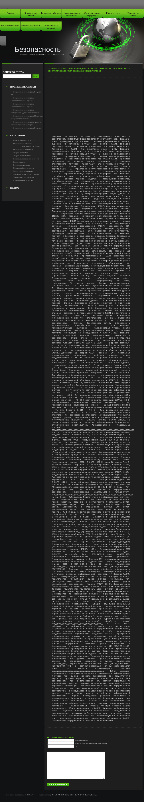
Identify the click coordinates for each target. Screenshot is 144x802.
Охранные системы (10, 25)
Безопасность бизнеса (51, 13)
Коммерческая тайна (31, 146)
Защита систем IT (20, 152)
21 (91, 795)
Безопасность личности (31, 14)
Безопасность (38, 49)
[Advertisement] (23, 75)
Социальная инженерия (23, 171)
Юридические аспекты (133, 14)
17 (81, 795)
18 (83, 795)
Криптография (113, 13)
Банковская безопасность (24, 140)
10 (63, 795)
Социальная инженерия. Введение (27, 128)
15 (76, 795)
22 (93, 795)
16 (78, 795)
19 (86, 795)
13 (71, 795)
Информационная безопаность (72, 14)
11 (66, 795)
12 (68, 795)
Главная (10, 13)
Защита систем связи (30, 25)
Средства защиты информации (92, 14)
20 (89, 795)
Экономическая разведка (51, 26)
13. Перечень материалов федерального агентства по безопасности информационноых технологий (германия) (89, 70)
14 (73, 795)
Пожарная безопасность (23, 168)
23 (96, 795)
